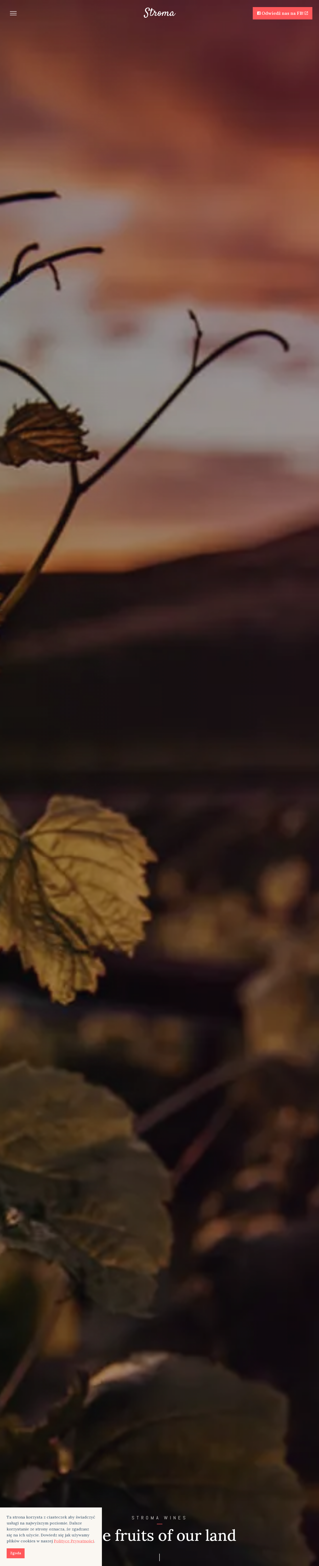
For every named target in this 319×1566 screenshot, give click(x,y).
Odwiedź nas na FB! (282, 13)
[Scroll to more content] (159, 1557)
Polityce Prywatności (74, 1540)
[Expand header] (13, 13)
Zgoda (15, 1553)
